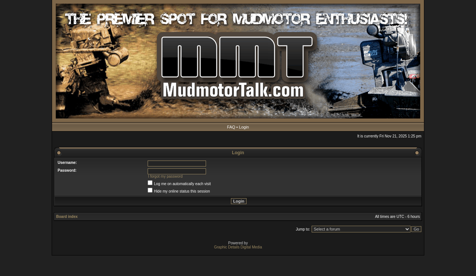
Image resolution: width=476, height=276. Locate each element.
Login (244, 127)
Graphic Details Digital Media (238, 247)
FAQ (231, 127)
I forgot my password (165, 176)
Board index (67, 217)
